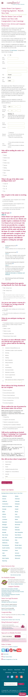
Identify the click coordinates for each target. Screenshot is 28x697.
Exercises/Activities (9, 369)
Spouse (5, 165)
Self (4, 172)
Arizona (4, 500)
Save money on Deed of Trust (8, 611)
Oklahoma (4, 544)
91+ (4, 191)
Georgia (4, 510)
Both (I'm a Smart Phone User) (16, 137)
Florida (16, 508)
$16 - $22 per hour (8, 288)
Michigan (4, 526)
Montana (4, 531)
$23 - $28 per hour (8, 290)
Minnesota (17, 526)
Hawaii (16, 510)
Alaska (16, 498)
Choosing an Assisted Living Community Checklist (12, 593)
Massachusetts (18, 523)
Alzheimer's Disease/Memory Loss (12, 348)
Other (6, 478)
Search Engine (8, 463)
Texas (16, 552)
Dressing (7, 352)
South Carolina (6, 549)
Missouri (17, 529)
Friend (5, 175)
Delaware (17, 505)
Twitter (10, 648)
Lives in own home (8, 390)
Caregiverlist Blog (6, 614)
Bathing (6, 355)
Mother (5, 155)
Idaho (3, 513)
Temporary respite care (9, 333)
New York (4, 539)
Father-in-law (6, 162)
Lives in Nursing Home (8, 400)
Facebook (15, 648)
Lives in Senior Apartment (9, 395)
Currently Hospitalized (8, 402)
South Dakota (18, 549)
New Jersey (5, 536)
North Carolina (18, 539)
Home (4, 671)
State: (3, 77)
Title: (5, 55)
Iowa (16, 516)
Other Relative (7, 170)
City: (3, 74)
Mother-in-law (7, 157)
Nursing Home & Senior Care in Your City (11, 495)
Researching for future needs (10, 336)
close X (3, 214)
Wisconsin (17, 560)
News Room (17, 671)
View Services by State (15, 576)
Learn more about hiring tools (7, 630)
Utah (3, 554)
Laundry (7, 365)
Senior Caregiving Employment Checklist (10, 596)
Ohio (16, 542)
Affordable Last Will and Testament (9, 603)
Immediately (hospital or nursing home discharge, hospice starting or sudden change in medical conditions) (13, 324)
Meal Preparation (9, 360)
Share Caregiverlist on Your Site (10, 661)
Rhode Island (18, 547)
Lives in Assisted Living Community (11, 397)
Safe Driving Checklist (6, 594)
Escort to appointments (10, 374)
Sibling (5, 167)
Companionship (8, 377)
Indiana (4, 516)
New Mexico (18, 536)
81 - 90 (5, 188)
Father (5, 160)
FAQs (23, 671)
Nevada (4, 534)
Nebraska (17, 531)
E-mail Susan (13, 50)
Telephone (11, 132)
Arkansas (17, 500)
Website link (7, 466)
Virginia (4, 557)
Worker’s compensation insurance (11, 422)
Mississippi (5, 529)
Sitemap (15, 674)
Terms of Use (10, 693)
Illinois (16, 513)
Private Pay (6, 417)
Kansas (4, 518)
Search (21, 685)
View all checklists (5, 597)
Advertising (8, 674)
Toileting (7, 357)
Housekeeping (8, 367)
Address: (4, 68)
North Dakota (5, 542)
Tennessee (5, 552)
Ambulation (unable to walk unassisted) (13, 350)
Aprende (7, 475)
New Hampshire (19, 534)
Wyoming (4, 562)
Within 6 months (7, 331)
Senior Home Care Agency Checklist (9, 590)
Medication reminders (9, 372)
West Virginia (5, 560)
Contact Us (21, 674)
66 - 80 (5, 186)
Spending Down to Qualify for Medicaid (12, 424)
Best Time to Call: (3, 116)
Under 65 (6, 183)
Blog (24, 616)
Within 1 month (7, 328)
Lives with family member (9, 392)
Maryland (4, 523)
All (4, 293)
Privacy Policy (18, 693)
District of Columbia (7, 508)
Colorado (17, 503)
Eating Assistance (9, 362)
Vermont (17, 554)
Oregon (17, 544)
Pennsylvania (5, 547)
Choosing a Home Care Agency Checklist (10, 592)
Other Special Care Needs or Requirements (14, 379)
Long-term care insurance (9, 419)
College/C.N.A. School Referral (12, 473)
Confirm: (4, 127)
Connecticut (5, 505)
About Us (10, 671)
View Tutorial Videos (7, 658)
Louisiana (4, 521)
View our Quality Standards (17, 585)
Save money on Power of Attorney (9, 607)
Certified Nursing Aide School (11, 471)
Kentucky (17, 518)
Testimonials (5, 655)
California (4, 503)
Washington (18, 557)
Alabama (4, 498)
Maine (16, 521)
